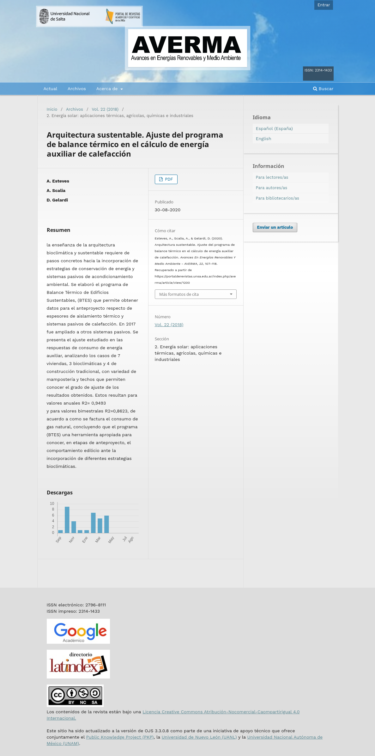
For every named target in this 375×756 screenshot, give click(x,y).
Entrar (324, 5)
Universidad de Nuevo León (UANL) (199, 737)
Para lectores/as (272, 177)
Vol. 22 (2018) (105, 109)
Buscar (323, 88)
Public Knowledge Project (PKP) (120, 737)
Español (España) (274, 128)
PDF (168, 179)
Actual (50, 88)
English (263, 138)
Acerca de (107, 88)
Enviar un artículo (275, 227)
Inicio (52, 109)
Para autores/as (271, 187)
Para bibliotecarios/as (277, 198)
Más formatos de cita (179, 294)
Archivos (77, 88)
